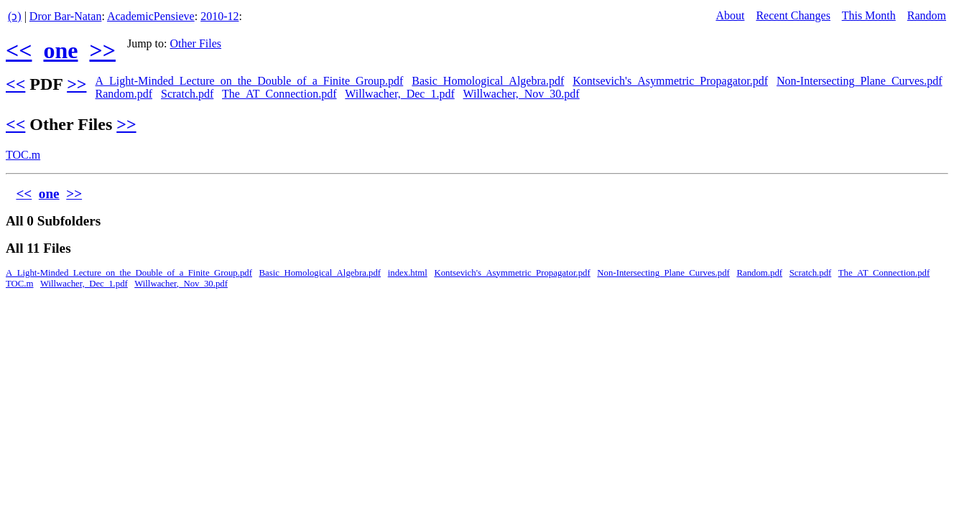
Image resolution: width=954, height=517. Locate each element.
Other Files (196, 43)
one (60, 50)
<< (19, 50)
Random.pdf (123, 94)
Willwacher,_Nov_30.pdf (521, 94)
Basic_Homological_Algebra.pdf (488, 81)
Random (926, 15)
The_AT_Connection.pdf (279, 94)
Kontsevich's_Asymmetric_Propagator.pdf (670, 81)
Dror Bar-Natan (65, 16)
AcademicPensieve (151, 16)
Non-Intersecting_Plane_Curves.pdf (860, 81)
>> (102, 50)
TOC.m (23, 155)
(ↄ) (15, 16)
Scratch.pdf (187, 94)
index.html (407, 273)
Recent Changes (793, 15)
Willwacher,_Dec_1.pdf (399, 94)
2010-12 (219, 16)
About (730, 15)
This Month (869, 15)
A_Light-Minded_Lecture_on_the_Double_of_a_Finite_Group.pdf (249, 81)
